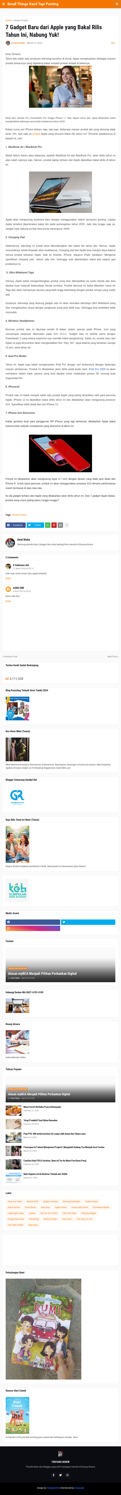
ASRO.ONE (18, 587)
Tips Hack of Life (84, 1219)
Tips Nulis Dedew (15, 1225)
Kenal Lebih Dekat (80, 1207)
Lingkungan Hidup (16, 1213)
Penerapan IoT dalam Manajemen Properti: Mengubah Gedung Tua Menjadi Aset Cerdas (63, 1147)
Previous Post (10, 656)
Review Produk (21, 20)
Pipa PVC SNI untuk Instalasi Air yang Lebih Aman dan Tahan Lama (54, 1133)
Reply (8, 578)
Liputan (32, 1213)
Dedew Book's (91, 1201)
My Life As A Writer (49, 1213)
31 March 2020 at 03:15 (23, 568)
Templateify (53, 1488)
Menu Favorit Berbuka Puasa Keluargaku (42, 1107)
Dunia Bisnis (30, 1207)
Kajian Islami (60, 1207)
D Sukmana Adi (21, 565)
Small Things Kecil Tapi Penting (32, 4)
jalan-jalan (33, 1225)
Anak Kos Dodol (15, 1201)
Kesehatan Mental (101, 1207)
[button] (3, 4)
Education (45, 1207)
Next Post (112, 656)
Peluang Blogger (88, 1213)
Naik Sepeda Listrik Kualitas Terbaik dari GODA (45, 1174)
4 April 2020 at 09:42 (22, 591)
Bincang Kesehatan (71, 1201)
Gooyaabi (79, 1488)
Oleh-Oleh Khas (69, 1213)
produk (36, 134)
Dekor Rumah (14, 1207)
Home (8, 20)
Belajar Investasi (50, 1201)
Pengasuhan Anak (16, 1219)
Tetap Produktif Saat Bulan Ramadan (40, 1120)
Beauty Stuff (32, 1201)
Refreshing (34, 1219)
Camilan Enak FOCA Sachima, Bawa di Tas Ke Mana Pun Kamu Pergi (54, 1160)
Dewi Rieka (23, 539)
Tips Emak (67, 1219)
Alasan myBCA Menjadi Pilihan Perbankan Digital (42, 974)
